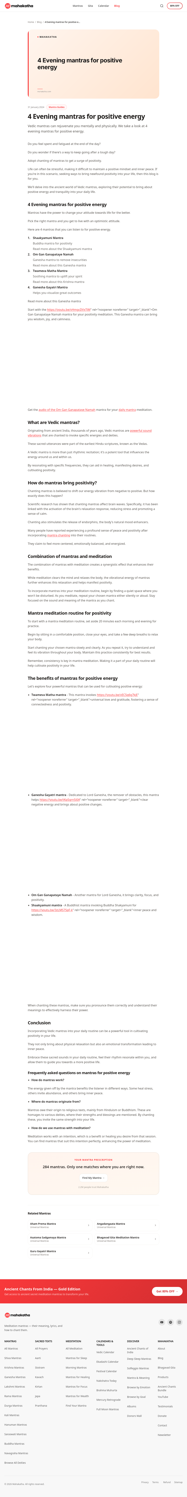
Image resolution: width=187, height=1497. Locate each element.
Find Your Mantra (76, 1405)
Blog (117, 6)
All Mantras (11, 1348)
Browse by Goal (136, 1397)
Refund (167, 1482)
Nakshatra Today (106, 1380)
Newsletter (164, 1435)
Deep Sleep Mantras (139, 1358)
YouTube (163, 1397)
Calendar (103, 6)
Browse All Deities (15, 1462)
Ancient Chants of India (137, 1350)
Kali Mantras (11, 1415)
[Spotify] (170, 1322)
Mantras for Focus (76, 1386)
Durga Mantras (13, 1405)
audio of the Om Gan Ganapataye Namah (67, 410)
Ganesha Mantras (15, 1377)
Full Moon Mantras (107, 1409)
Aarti (38, 1358)
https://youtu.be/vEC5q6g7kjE (117, 695)
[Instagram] (179, 1322)
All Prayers (41, 1348)
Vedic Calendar (105, 1352)
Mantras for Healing (78, 1377)
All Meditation (74, 1348)
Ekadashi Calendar (107, 1361)
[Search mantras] (162, 6)
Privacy (145, 1482)
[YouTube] (162, 1322)
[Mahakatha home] (19, 6)
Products (163, 1377)
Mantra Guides (56, 107)
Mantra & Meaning (138, 1378)
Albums (131, 1406)
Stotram (40, 1367)
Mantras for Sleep (76, 1358)
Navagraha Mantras (16, 1453)
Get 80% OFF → (167, 1291)
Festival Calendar (106, 1371)
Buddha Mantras (14, 1443)
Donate (162, 1416)
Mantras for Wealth (77, 1396)
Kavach (39, 1377)
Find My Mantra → (93, 1178)
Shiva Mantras (12, 1358)
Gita (90, 6)
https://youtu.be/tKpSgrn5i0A (60, 800)
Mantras (78, 6)
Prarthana (41, 1405)
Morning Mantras (76, 1367)
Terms (155, 1482)
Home (31, 22)
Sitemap (178, 1482)
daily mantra (127, 410)
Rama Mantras (13, 1396)
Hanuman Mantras (15, 1424)
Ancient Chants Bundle (167, 1388)
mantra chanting (58, 535)
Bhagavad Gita (166, 1367)
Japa (37, 1396)
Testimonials (165, 1406)
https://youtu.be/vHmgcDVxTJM (68, 310)
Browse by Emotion (138, 1387)
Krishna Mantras (14, 1367)
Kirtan (38, 1386)
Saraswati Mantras (15, 1434)
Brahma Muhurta (106, 1390)
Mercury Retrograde (108, 1399)
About (161, 1348)
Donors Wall (134, 1416)
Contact (162, 1425)
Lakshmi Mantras (14, 1386)
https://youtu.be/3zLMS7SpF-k (52, 910)
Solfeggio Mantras (138, 1368)
